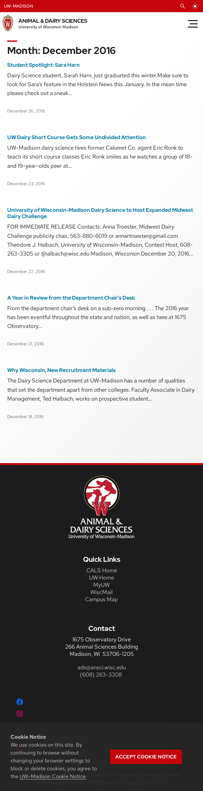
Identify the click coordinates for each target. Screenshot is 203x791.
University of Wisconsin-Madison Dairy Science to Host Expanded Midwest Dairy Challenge (100, 213)
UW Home (101, 577)
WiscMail (101, 592)
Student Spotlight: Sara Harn (43, 65)
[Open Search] (182, 6)
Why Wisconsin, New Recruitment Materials (61, 370)
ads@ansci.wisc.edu (102, 667)
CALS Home (101, 570)
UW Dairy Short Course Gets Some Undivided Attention (76, 137)
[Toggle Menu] (193, 24)
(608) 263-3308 (101, 674)
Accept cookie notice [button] (146, 757)
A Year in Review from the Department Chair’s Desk (71, 298)
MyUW (101, 584)
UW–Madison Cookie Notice (53, 776)
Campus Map (101, 599)
